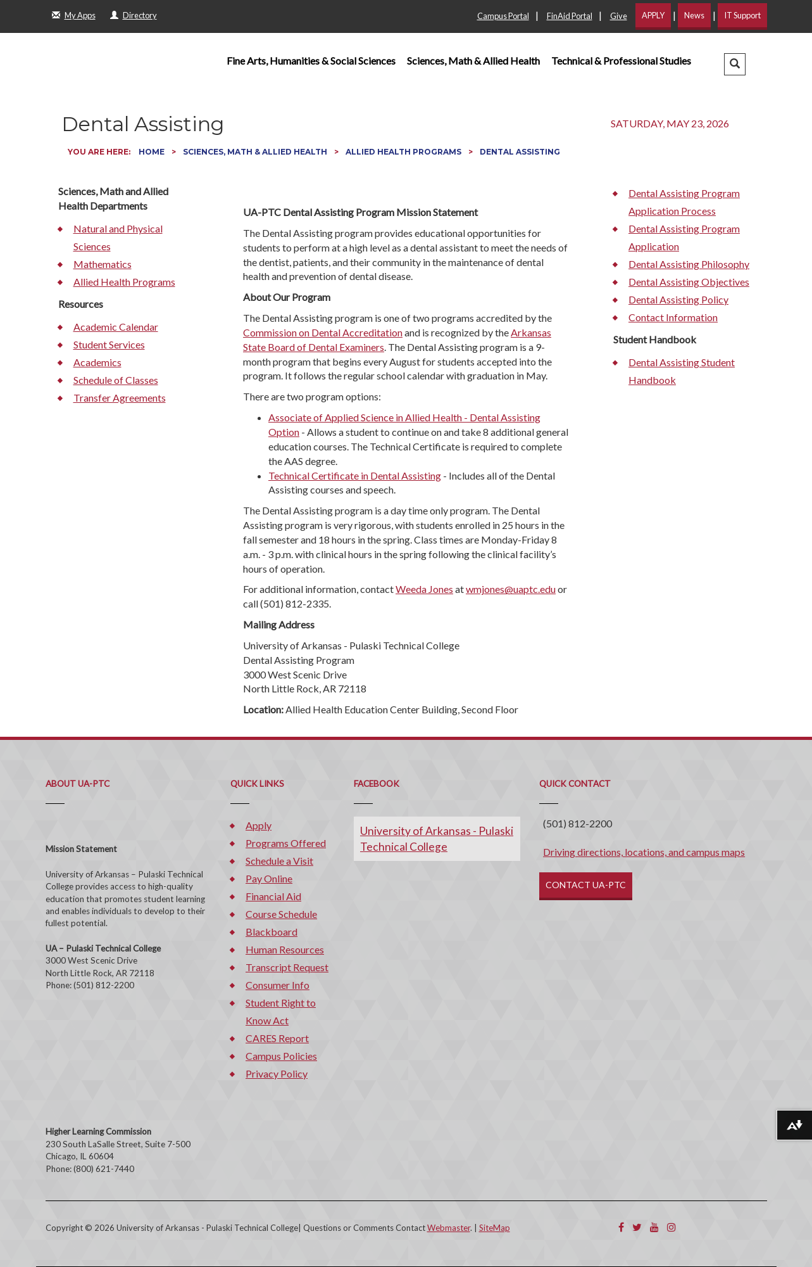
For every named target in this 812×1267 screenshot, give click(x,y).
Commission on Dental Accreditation (323, 332)
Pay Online (269, 878)
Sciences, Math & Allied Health (473, 60)
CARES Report (277, 1038)
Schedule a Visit (279, 861)
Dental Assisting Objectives (688, 282)
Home (152, 151)
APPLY (653, 15)
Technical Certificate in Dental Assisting (354, 475)
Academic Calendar (115, 327)
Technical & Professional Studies (621, 60)
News (694, 15)
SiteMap (494, 1228)
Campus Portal (503, 16)
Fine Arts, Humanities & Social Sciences (311, 60)
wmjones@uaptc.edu (511, 589)
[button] (735, 64)
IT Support (742, 15)
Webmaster (448, 1228)
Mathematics (102, 264)
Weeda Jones (424, 589)
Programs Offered (286, 843)
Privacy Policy (277, 1073)
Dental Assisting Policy (678, 299)
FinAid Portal (569, 16)
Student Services (109, 344)
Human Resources (285, 949)
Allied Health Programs (404, 151)
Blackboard (271, 932)
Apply (259, 825)
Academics (97, 362)
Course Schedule (281, 914)
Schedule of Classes (115, 380)
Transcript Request (287, 967)
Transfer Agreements (119, 398)
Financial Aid (273, 896)
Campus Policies (281, 1056)
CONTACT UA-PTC (586, 884)
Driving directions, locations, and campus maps (644, 852)
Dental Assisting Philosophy (688, 264)
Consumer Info (277, 985)
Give (618, 16)
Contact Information (673, 317)
